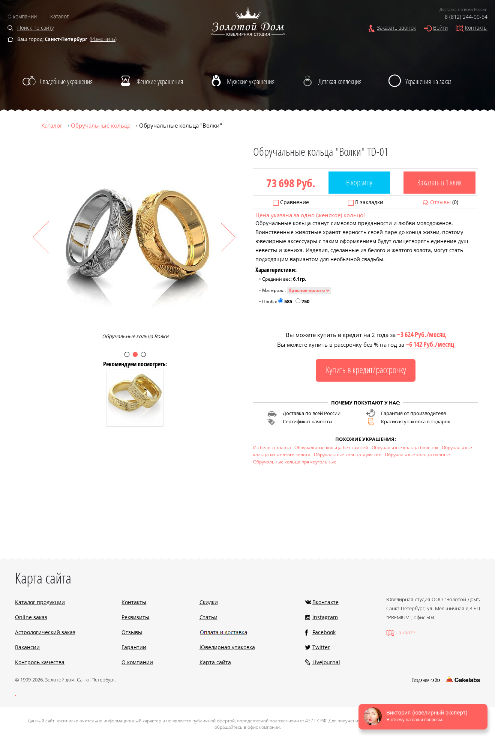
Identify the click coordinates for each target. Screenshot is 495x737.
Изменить (103, 38)
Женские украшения (159, 81)
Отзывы (440, 202)
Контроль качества (39, 662)
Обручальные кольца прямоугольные (294, 462)
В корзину (359, 182)
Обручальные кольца (100, 125)
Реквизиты (135, 617)
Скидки (209, 602)
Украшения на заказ (428, 81)
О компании (22, 16)
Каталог (59, 16)
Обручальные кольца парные (417, 454)
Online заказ (31, 617)
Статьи (209, 617)
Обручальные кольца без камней (331, 447)
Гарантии (134, 647)
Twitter (321, 647)
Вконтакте (325, 602)
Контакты (476, 27)
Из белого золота (272, 447)
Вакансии (27, 647)
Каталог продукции (40, 602)
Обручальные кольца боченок (405, 447)
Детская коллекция (340, 81)
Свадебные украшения (66, 81)
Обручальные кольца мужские (347, 454)
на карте (405, 632)
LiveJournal (326, 662)
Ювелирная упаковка (227, 647)
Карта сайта (215, 662)
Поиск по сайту (35, 27)
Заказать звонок (396, 27)
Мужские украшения (250, 81)
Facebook (324, 632)
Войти (440, 27)
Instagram (325, 617)
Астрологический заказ (45, 632)
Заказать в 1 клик (439, 182)
